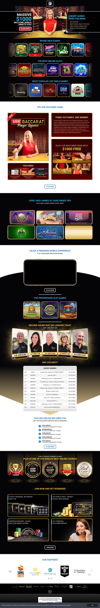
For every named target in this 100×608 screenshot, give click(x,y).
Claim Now (50, 447)
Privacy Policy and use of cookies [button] (61, 605)
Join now (50, 547)
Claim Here (25, 29)
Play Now (50, 186)
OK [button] (92, 605)
